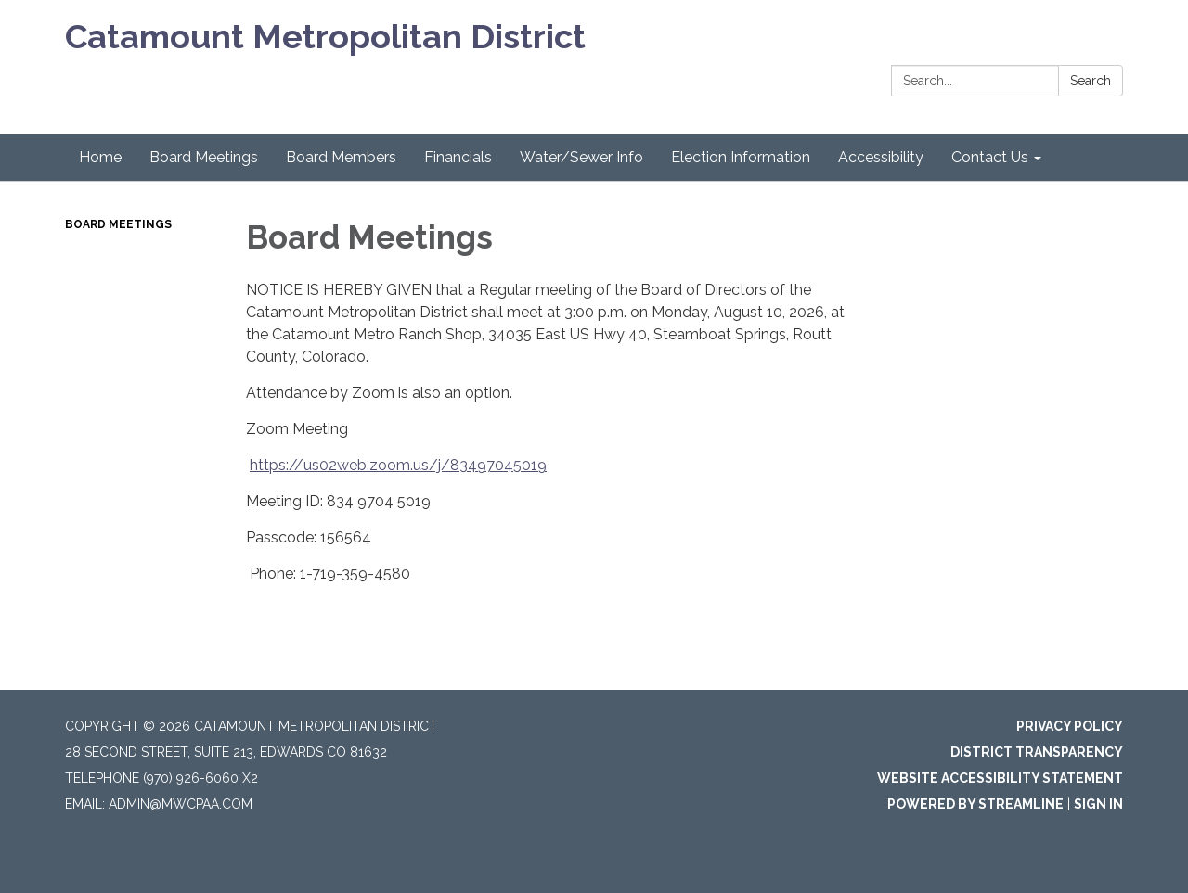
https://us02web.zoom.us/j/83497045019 (398, 465)
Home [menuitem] (100, 157)
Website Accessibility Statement (1000, 778)
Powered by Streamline (975, 804)
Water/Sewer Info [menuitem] (581, 157)
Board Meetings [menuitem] (203, 157)
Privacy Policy (1069, 726)
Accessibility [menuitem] (880, 157)
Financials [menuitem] (458, 157)
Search (1090, 80)
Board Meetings (118, 224)
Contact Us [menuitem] (989, 157)
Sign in (1098, 804)
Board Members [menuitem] (341, 157)
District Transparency (1036, 752)
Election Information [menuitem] (740, 157)
